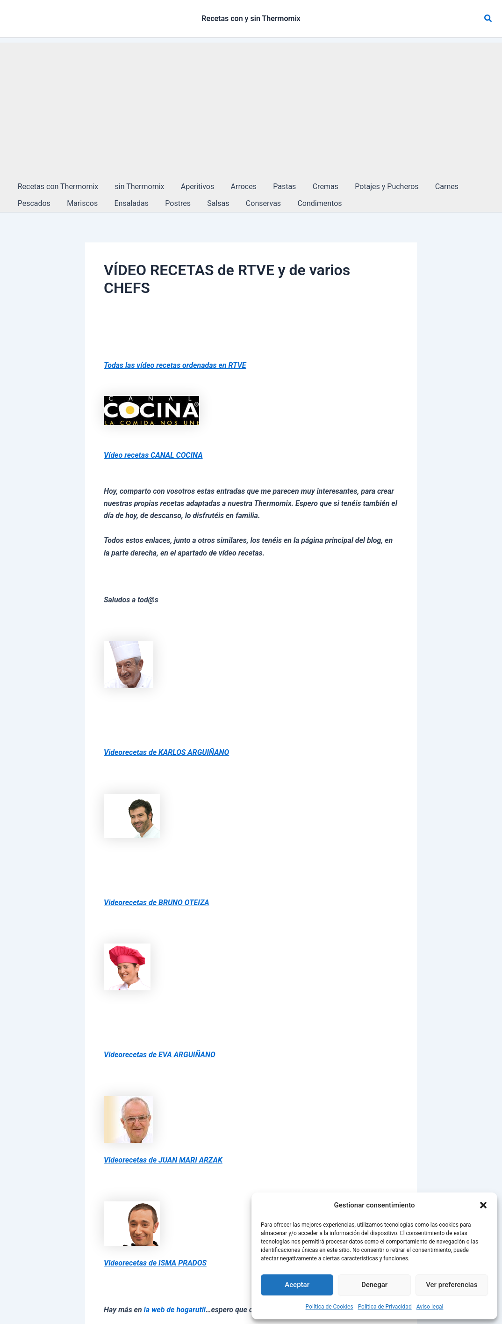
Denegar (374, 1284)
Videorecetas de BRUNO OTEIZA (156, 902)
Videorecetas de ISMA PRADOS (155, 1262)
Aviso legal (430, 1306)
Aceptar (297, 1284)
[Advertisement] (251, 108)
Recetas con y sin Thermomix (250, 18)
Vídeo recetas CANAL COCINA (153, 455)
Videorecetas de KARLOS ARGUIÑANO (166, 752)
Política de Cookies (329, 1306)
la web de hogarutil (175, 1309)
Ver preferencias (451, 1284)
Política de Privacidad (385, 1306)
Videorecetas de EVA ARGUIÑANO (159, 1054)
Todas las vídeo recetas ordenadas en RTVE (175, 365)
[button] (483, 1205)
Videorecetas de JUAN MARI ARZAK (163, 1160)
